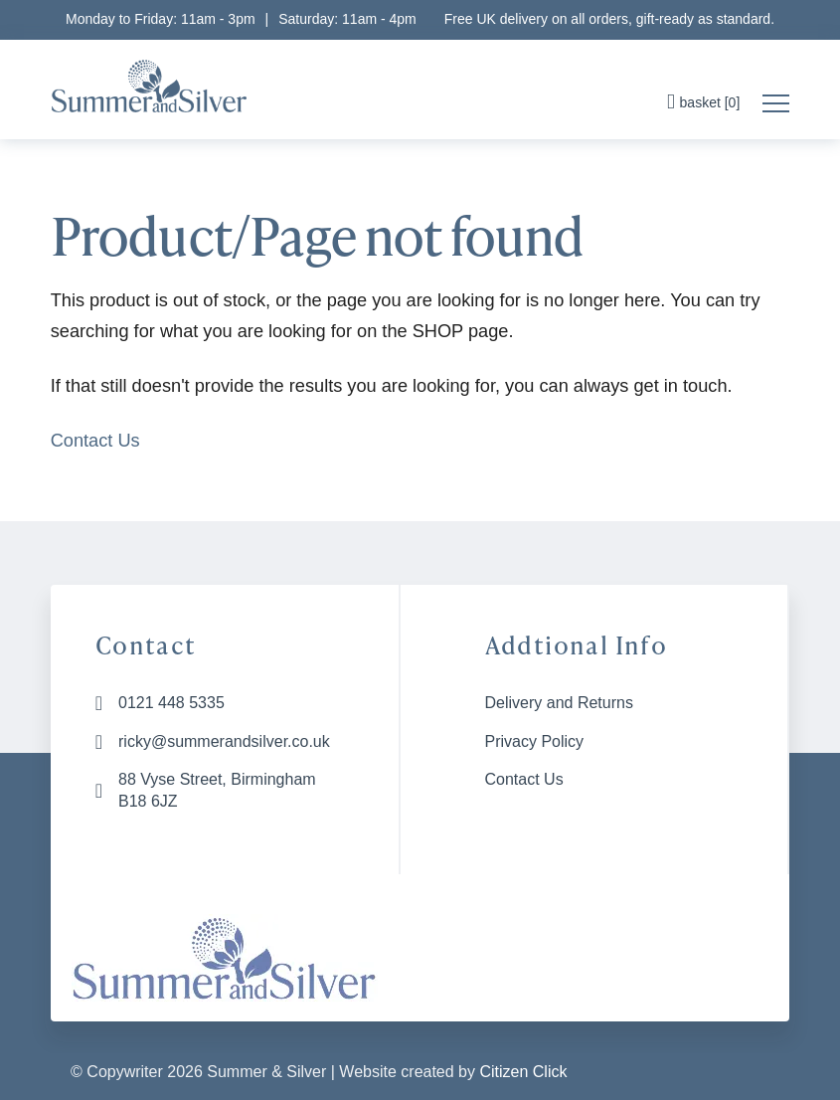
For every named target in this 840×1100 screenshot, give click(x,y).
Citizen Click (523, 1071)
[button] (706, 104)
